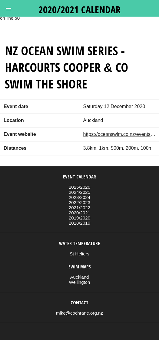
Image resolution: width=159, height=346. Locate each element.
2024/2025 (79, 192)
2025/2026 (79, 187)
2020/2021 (79, 212)
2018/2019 (79, 223)
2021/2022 (79, 207)
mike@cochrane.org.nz (79, 313)
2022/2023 (79, 202)
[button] (8, 8)
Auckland (79, 277)
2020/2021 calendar (79, 9)
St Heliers (79, 253)
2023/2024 (79, 197)
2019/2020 (79, 217)
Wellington (79, 282)
